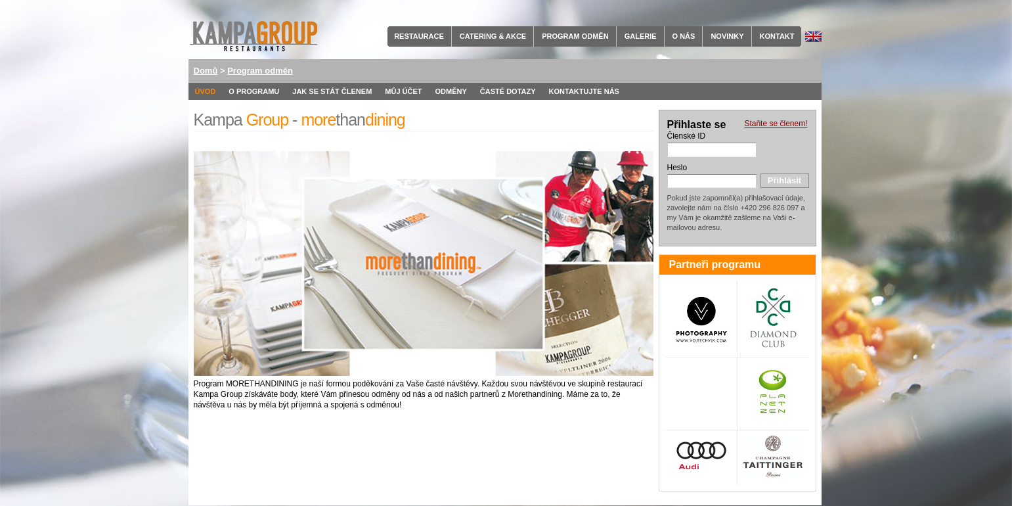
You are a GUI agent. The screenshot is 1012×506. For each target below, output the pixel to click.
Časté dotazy (508, 91)
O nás (683, 36)
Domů (206, 71)
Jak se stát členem (332, 91)
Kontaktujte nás (584, 91)
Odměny (451, 91)
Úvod (205, 91)
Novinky (727, 36)
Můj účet (403, 91)
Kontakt (777, 36)
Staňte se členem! (775, 123)
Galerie (641, 36)
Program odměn (575, 36)
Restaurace (419, 36)
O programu (254, 91)
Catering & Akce (493, 36)
